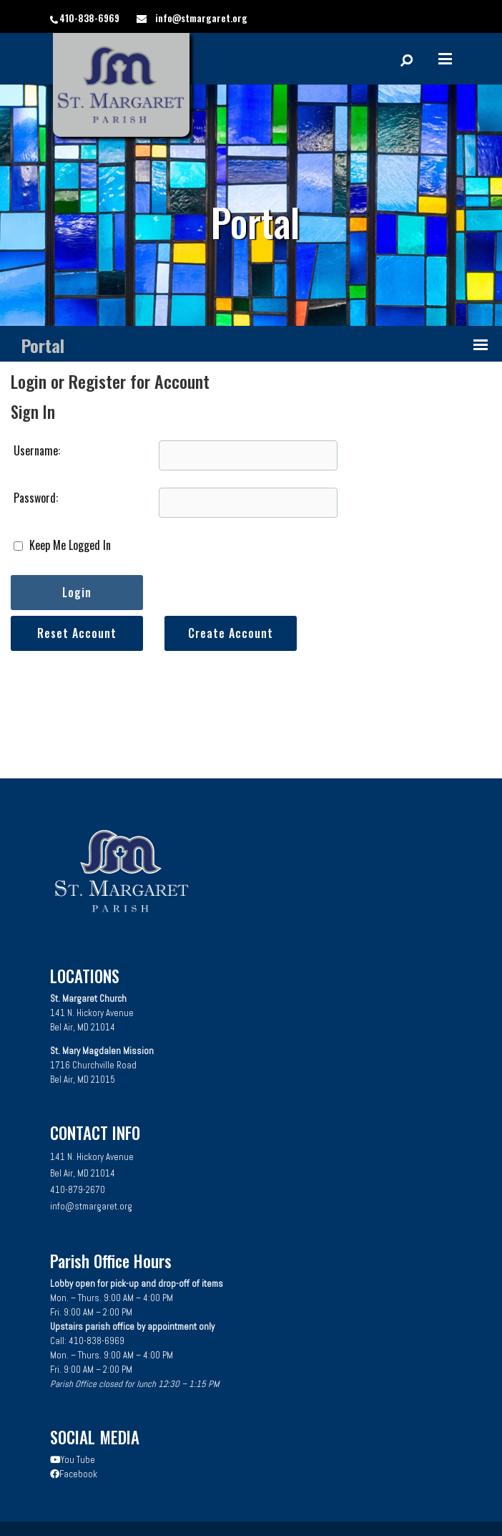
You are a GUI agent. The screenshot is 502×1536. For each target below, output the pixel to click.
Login (77, 592)
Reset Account (77, 633)
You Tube (72, 1460)
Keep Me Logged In (62, 545)
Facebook (73, 1474)
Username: (37, 450)
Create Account (230, 633)
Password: (36, 497)
